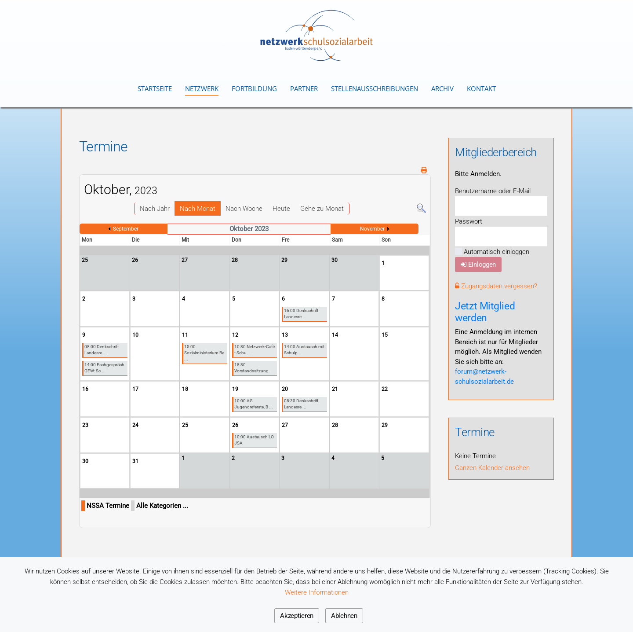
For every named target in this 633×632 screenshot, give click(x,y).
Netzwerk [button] (201, 88)
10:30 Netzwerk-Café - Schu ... (254, 349)
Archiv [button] (442, 88)
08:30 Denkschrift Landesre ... (301, 403)
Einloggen (478, 264)
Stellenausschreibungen (374, 88)
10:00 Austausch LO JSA (254, 439)
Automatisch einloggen (492, 252)
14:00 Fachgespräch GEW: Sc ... (104, 367)
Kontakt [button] (481, 88)
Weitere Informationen (317, 592)
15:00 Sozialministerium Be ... (204, 352)
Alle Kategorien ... (162, 506)
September (125, 229)
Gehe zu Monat (322, 209)
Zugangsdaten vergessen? (496, 286)
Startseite (155, 88)
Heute (281, 209)
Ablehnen (344, 616)
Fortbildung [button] (254, 88)
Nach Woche (244, 209)
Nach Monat (197, 209)
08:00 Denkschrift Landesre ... (101, 349)
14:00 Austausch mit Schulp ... (304, 349)
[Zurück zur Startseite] (316, 35)
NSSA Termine (108, 506)
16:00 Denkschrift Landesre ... (301, 313)
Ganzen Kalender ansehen (492, 468)
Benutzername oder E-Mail (493, 191)
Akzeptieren (296, 616)
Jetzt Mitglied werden (485, 311)
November (372, 229)
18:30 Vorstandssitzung (251, 367)
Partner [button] (304, 88)
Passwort (468, 221)
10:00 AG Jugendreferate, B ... (253, 403)
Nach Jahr (155, 209)
